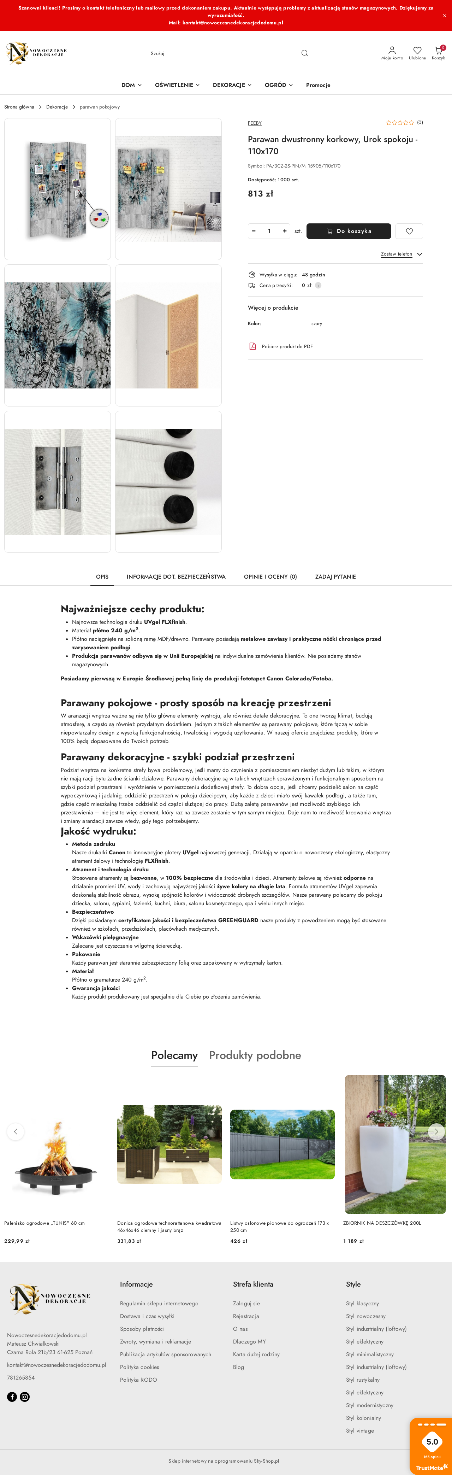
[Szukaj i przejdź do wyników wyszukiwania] (305, 53)
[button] (57, 189)
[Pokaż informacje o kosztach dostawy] (318, 285)
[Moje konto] (392, 53)
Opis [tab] (102, 577)
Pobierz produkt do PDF (280, 346)
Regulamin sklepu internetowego (159, 1303)
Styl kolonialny (363, 1418)
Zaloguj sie (246, 1303)
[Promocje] (318, 86)
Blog (238, 1367)
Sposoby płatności (142, 1329)
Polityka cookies (139, 1367)
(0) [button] (420, 122)
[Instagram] (25, 1397)
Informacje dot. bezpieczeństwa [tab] (176, 577)
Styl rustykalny (363, 1380)
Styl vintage (360, 1431)
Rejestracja (246, 1316)
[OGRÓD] (279, 86)
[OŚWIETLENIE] (177, 86)
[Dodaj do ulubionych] (409, 231)
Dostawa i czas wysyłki (147, 1316)
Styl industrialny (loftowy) (376, 1329)
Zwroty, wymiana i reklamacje (155, 1342)
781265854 (21, 1378)
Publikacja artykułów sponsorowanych (166, 1354)
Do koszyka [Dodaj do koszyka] (349, 231)
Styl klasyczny (362, 1303)
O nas (240, 1329)
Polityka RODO (138, 1380)
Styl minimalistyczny (370, 1354)
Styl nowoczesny (366, 1316)
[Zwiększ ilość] (284, 231)
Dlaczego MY (249, 1342)
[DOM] (132, 86)
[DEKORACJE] (232, 86)
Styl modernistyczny (369, 1405)
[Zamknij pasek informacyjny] (444, 15)
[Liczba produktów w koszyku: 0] (438, 53)
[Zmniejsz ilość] (253, 231)
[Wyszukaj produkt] (229, 54)
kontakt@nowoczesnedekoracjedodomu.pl (56, 1365)
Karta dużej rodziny (256, 1354)
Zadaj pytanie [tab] (335, 577)
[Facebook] (12, 1397)
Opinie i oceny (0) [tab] (270, 577)
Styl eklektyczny (365, 1342)
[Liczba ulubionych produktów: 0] (417, 53)
